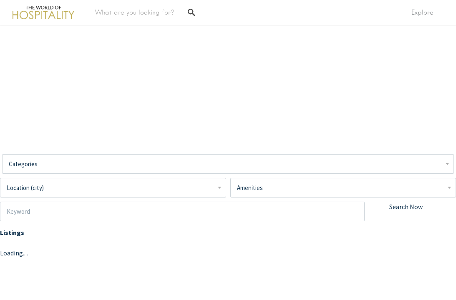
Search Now (406, 206)
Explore (422, 12)
